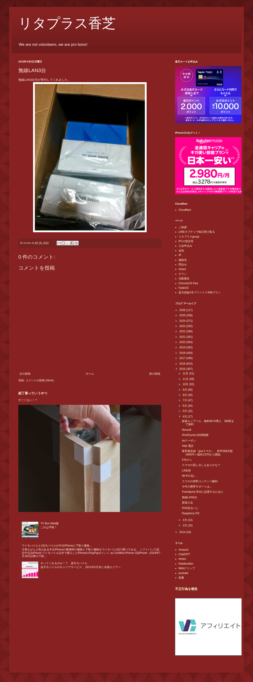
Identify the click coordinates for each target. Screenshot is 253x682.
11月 (186, 379)
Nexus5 (186, 429)
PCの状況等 (186, 241)
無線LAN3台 (189, 497)
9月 (185, 389)
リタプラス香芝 (67, 23)
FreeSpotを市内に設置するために (202, 491)
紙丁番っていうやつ (32, 393)
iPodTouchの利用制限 (195, 435)
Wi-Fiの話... (189, 475)
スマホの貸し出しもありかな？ (201, 465)
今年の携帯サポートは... (197, 486)
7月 (185, 400)
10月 (186, 384)
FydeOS (184, 288)
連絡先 (183, 260)
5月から (187, 459)
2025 (182, 315)
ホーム (90, 373)
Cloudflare (185, 209)
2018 (182, 353)
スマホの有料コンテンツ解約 (200, 481)
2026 (182, 310)
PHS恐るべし (190, 508)
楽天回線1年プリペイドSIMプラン (200, 292)
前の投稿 (154, 373)
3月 (185, 520)
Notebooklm (186, 563)
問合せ (183, 264)
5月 (185, 411)
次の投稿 (24, 373)
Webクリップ (187, 568)
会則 (181, 250)
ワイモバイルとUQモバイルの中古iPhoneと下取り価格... (57, 545)
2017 (182, 358)
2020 (182, 342)
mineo (182, 269)
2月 (185, 525)
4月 (185, 416)
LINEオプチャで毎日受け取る (197, 231)
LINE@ (186, 470)
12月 (186, 373)
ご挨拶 (183, 227)
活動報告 (184, 278)
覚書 (181, 577)
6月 (185, 405)
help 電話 (187, 445)
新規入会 (187, 502)
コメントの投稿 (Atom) (39, 380)
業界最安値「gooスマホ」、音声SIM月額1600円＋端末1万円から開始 (207, 452)
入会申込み (185, 245)
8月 (185, 395)
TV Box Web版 (50, 523)
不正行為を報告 (186, 589)
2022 (182, 331)
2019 (182, 347)
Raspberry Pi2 (190, 513)
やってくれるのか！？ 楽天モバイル (64, 563)
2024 (182, 320)
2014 (182, 532)
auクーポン (189, 440)
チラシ (183, 274)
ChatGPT (184, 554)
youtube (183, 573)
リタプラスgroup (189, 236)
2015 (182, 369)
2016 (182, 363)
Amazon (184, 549)
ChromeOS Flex (188, 283)
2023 (182, 326)
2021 (182, 336)
